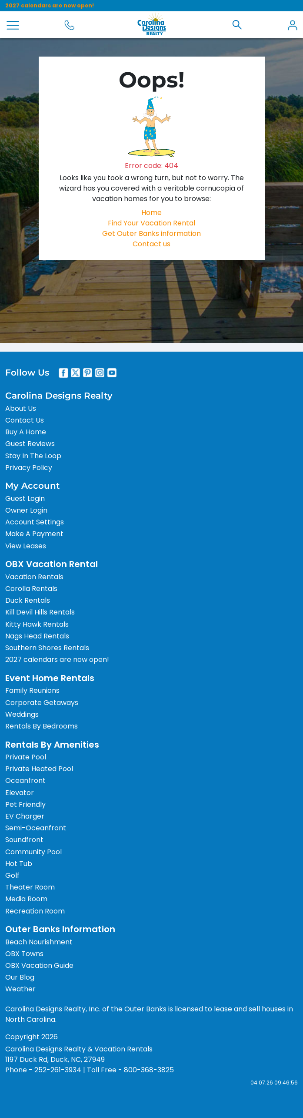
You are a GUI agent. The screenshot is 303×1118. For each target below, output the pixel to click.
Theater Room (30, 887)
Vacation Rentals (34, 577)
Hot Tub (18, 864)
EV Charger (24, 816)
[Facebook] (63, 373)
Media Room (26, 899)
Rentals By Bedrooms (41, 726)
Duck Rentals (27, 600)
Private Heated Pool (39, 769)
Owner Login (26, 510)
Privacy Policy (28, 468)
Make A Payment (34, 534)
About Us (20, 408)
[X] (75, 373)
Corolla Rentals (31, 589)
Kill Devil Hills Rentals (40, 612)
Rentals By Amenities (52, 745)
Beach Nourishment (39, 942)
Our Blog (19, 977)
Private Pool (25, 757)
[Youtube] (112, 373)
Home (151, 213)
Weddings (22, 714)
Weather (20, 989)
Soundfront (24, 840)
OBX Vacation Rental (51, 564)
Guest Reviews (30, 444)
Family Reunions (32, 690)
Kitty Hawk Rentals (37, 624)
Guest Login (25, 499)
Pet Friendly (25, 804)
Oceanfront (25, 781)
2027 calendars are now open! (49, 5)
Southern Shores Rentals (47, 648)
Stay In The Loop (33, 456)
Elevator (19, 793)
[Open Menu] (12, 25)
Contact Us (24, 420)
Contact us (151, 244)
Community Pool (33, 852)
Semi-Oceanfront (35, 828)
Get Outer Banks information (151, 233)
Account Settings (34, 522)
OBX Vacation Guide (39, 965)
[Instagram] (100, 373)
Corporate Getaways (41, 703)
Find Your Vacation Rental (151, 223)
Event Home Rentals (49, 678)
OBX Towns (24, 954)
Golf (12, 875)
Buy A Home (25, 432)
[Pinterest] (88, 373)
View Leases (25, 546)
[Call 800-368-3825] (69, 25)
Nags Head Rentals (37, 636)
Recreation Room (35, 911)
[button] (236, 25)
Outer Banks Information (60, 929)
